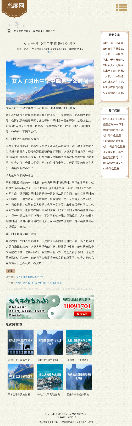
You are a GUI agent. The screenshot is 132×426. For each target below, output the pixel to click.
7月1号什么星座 (112, 135)
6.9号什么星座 (111, 168)
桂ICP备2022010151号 (66, 417)
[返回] (50, 52)
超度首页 (38, 31)
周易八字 (50, 31)
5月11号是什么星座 (114, 146)
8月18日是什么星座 (114, 118)
